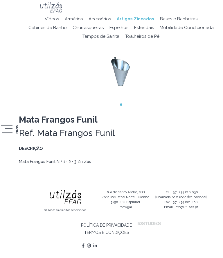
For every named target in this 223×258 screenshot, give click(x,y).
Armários (74, 18)
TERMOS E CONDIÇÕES (106, 232)
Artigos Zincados (135, 18)
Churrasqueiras (88, 27)
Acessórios (100, 18)
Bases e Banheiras (178, 18)
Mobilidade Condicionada (187, 27)
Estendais (144, 27)
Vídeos (52, 18)
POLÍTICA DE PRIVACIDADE (106, 225)
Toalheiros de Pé (142, 36)
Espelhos (118, 27)
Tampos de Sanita (100, 36)
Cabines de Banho (47, 27)
